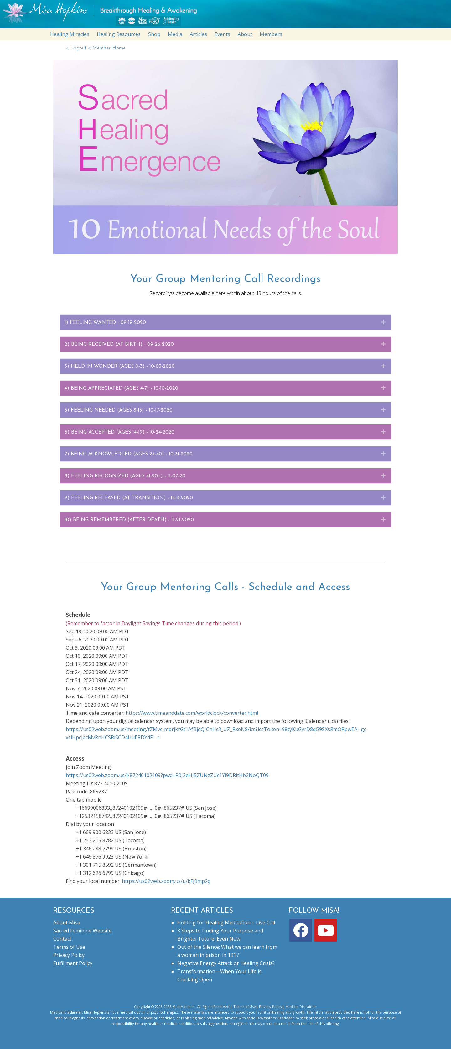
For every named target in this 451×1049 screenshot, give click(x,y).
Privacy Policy (69, 955)
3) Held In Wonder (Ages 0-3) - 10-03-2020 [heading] (120, 366)
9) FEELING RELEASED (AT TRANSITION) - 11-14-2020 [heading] (129, 498)
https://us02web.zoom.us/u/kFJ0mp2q (166, 881)
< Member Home (107, 48)
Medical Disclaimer (301, 1006)
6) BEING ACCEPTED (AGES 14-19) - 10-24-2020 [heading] (119, 432)
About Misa (66, 922)
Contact (62, 938)
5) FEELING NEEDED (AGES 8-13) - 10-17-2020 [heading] (119, 410)
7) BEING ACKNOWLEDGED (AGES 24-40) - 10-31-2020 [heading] (129, 454)
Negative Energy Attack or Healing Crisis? (226, 963)
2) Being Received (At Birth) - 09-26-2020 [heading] (119, 344)
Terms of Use (69, 946)
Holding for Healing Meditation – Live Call (226, 922)
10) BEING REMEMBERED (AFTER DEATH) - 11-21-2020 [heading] (129, 519)
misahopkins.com (228, 15)
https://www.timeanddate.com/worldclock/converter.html (192, 712)
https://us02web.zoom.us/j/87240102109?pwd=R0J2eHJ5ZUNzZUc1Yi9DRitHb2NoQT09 (167, 775)
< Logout (77, 48)
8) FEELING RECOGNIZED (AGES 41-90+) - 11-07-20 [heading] (125, 476)
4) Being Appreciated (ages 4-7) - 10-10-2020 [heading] (121, 388)
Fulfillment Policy (72, 963)
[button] (383, 322)
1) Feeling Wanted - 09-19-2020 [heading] (105, 322)
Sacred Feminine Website (82, 930)
